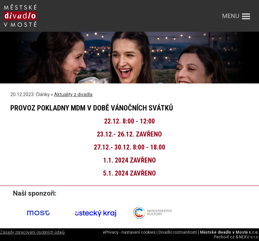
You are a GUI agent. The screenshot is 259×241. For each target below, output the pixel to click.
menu (230, 15)
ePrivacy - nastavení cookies (129, 232)
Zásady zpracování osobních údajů (32, 232)
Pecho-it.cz (224, 237)
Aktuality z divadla (73, 94)
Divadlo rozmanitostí (178, 232)
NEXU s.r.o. (249, 237)
